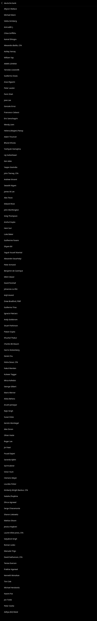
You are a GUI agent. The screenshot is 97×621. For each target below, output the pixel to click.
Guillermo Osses (11, 76)
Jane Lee (7, 100)
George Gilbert (10, 386)
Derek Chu (8, 356)
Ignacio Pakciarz (11, 313)
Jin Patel (7, 447)
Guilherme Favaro (11, 240)
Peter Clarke (9, 606)
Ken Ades (8, 161)
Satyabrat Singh (10, 539)
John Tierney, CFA (11, 173)
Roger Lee (8, 441)
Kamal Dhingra (10, 39)
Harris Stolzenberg (11, 350)
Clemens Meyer (10, 478)
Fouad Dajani (9, 453)
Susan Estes (9, 417)
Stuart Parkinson (11, 325)
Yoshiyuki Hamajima (12, 149)
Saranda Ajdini (10, 459)
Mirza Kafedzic (10, 380)
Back (2, 3)
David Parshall (10, 283)
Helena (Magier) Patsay (13, 130)
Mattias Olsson (10, 520)
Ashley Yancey (10, 51)
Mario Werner (10, 392)
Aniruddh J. (8, 27)
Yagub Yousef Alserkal (13, 252)
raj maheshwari (10, 155)
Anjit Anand (9, 295)
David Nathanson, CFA (13, 557)
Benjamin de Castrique (13, 271)
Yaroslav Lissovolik (11, 70)
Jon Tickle (8, 600)
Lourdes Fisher (10, 484)
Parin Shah (8, 94)
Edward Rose (9, 204)
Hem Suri (8, 228)
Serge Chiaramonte (12, 508)
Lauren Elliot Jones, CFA (13, 533)
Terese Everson (10, 563)
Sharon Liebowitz (11, 514)
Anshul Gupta (9, 222)
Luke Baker (8, 234)
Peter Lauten (9, 88)
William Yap (9, 57)
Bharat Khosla (10, 143)
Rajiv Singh (8, 411)
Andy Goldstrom (11, 319)
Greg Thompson (10, 216)
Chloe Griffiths (10, 33)
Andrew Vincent (10, 179)
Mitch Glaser (9, 277)
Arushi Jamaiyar (10, 405)
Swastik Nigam (10, 185)
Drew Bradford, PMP (12, 301)
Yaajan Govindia (10, 167)
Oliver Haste (9, 435)
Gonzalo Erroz (10, 106)
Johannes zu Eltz (10, 289)
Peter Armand (10, 264)
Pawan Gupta (9, 331)
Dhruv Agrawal (10, 502)
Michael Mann (10, 15)
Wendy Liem (9, 124)
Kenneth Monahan (11, 575)
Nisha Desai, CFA (11, 362)
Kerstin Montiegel (11, 423)
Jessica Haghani (10, 526)
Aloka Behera (9, 399)
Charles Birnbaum (11, 344)
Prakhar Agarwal (11, 569)
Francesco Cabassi (11, 112)
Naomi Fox (8, 593)
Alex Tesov (8, 197)
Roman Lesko (9, 545)
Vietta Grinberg (10, 21)
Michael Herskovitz (12, 587)
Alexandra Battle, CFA (13, 45)
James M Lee (9, 191)
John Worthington (11, 210)
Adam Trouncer (10, 137)
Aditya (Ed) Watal (11, 612)
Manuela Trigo (10, 551)
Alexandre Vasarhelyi (12, 258)
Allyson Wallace (10, 9)
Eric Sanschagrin (11, 118)
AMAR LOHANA (10, 63)
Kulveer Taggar (10, 374)
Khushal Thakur (10, 338)
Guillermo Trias (10, 307)
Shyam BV (8, 246)
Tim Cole (7, 581)
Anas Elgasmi (9, 82)
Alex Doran (8, 429)
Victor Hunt (8, 472)
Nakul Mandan (10, 368)
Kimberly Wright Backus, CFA (16, 490)
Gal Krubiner (9, 466)
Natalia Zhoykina (11, 496)
